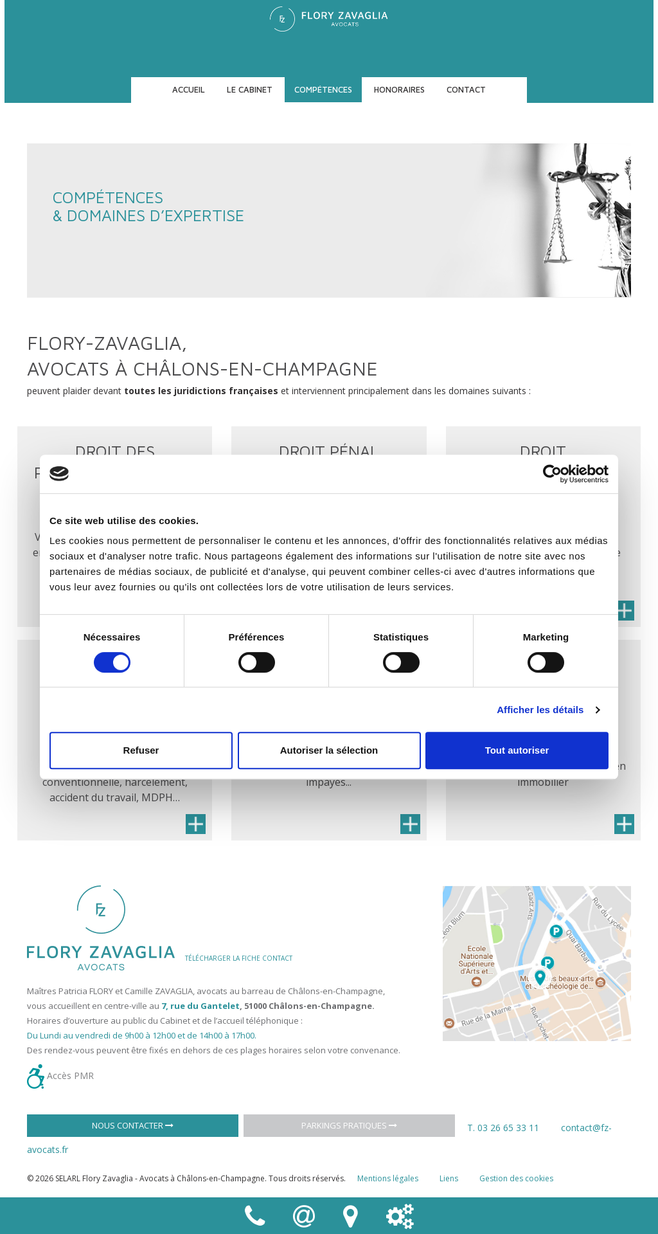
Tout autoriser (517, 750)
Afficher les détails (540, 709)
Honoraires (399, 89)
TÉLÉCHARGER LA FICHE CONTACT (238, 958)
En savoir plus (624, 611)
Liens (449, 1178)
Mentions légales (387, 1178)
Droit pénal (328, 451)
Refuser (141, 750)
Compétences (323, 89)
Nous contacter (132, 1125)
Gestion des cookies (516, 1178)
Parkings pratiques (349, 1125)
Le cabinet (249, 89)
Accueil (188, 89)
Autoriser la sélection (329, 750)
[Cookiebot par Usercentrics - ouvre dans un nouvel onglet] (552, 474)
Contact (466, 89)
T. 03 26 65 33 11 (503, 1127)
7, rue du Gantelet (200, 1006)
